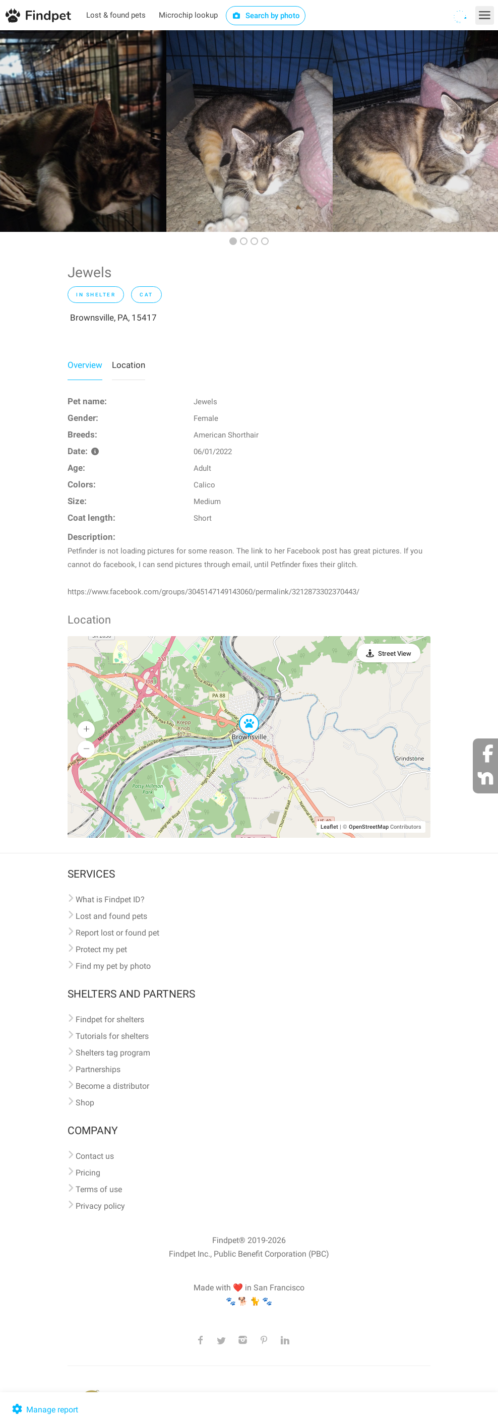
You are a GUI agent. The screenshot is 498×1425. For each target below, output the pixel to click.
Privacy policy (100, 1206)
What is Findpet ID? (110, 899)
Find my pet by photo (113, 966)
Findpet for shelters (110, 1019)
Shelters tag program (113, 1053)
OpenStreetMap (369, 827)
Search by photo (265, 15)
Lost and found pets (111, 916)
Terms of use (99, 1189)
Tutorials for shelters (112, 1036)
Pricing (88, 1173)
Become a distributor (112, 1086)
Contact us (95, 1156)
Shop (85, 1102)
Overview (85, 365)
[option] (83, 131)
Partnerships (98, 1069)
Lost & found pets (116, 15)
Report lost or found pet (117, 933)
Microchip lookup (188, 15)
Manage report (44, 1409)
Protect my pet (101, 949)
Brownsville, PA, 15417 (113, 318)
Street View (394, 653)
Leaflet (329, 827)
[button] (242, 714)
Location (128, 365)
